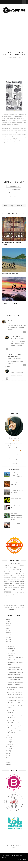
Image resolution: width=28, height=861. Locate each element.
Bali (10, 563)
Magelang (21, 573)
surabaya (21, 594)
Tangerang (21, 585)
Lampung (6, 573)
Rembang (19, 579)
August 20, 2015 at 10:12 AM (17, 338)
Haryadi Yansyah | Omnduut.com (14, 355)
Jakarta (16, 567)
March (9, 744)
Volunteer (6, 610)
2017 (7, 639)
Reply (25, 331)
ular (16, 610)
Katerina (11, 320)
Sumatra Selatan (19, 583)
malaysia (6, 594)
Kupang (22, 571)
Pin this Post (15, 193)
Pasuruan (21, 577)
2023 (7, 626)
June (8, 737)
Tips (12, 607)
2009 (7, 762)
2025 (7, 621)
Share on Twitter (15, 189)
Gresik (12, 567)
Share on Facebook (14, 186)
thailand (6, 596)
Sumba (15, 585)
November (10, 648)
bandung (6, 589)
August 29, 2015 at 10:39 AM (17, 372)
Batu (19, 563)
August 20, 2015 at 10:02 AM (15, 323)
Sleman (22, 581)
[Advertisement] (14, 35)
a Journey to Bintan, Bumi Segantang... (11, 304)
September (10, 653)
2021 (7, 630)
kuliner (16, 197)
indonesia (8, 592)
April (8, 742)
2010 (7, 760)
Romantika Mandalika (10, 274)
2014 (7, 751)
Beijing (22, 563)
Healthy (16, 605)
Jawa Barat (21, 567)
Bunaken (14, 565)
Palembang (7, 577)
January (9, 748)
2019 (7, 635)
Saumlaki (6, 581)
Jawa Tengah (7, 569)
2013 (7, 753)
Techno (6, 607)
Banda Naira (14, 563)
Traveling (20, 607)
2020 (7, 632)
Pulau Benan (13, 579)
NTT (18, 575)
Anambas (6, 563)
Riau (23, 579)
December (10, 646)
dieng (22, 589)
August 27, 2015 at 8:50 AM (14, 358)
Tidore (22, 587)
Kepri (14, 571)
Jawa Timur (15, 569)
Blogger (14, 847)
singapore (14, 594)
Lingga (12, 573)
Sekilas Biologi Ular (16, 498)
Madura (16, 573)
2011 (7, 757)
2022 (7, 628)
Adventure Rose (14, 855)
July (8, 735)
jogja (16, 592)
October (9, 651)
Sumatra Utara (8, 585)
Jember (22, 569)
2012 (7, 755)
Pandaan (14, 577)
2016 (7, 641)
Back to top (22, 859)
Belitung (6, 565)
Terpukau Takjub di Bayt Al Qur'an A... (12, 243)
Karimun (6, 571)
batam (12, 197)
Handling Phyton (15, 523)
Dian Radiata (15, 336)
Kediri (10, 571)
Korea (18, 571)
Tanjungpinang (8, 587)
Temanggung (16, 587)
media (20, 197)
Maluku (11, 575)
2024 (7, 623)
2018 (7, 637)
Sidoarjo (17, 581)
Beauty (6, 605)
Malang (6, 575)
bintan (18, 589)
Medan (15, 575)
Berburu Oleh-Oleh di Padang (15, 697)
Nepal (22, 575)
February (9, 746)
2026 (7, 619)
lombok (22, 592)
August (9, 655)
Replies (8, 333)
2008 (7, 764)
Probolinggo (7, 579)
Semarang (11, 581)
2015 (7, 644)
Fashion (11, 605)
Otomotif (21, 605)
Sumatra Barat (8, 583)
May (8, 739)
